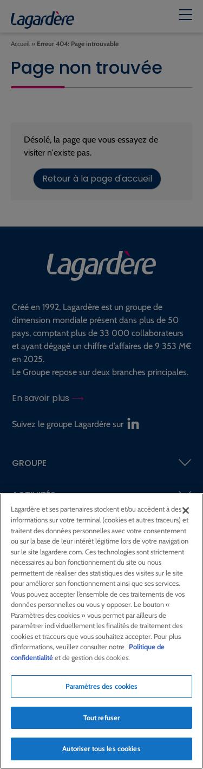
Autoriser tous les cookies (101, 749)
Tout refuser (101, 718)
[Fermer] (186, 511)
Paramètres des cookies (102, 686)
